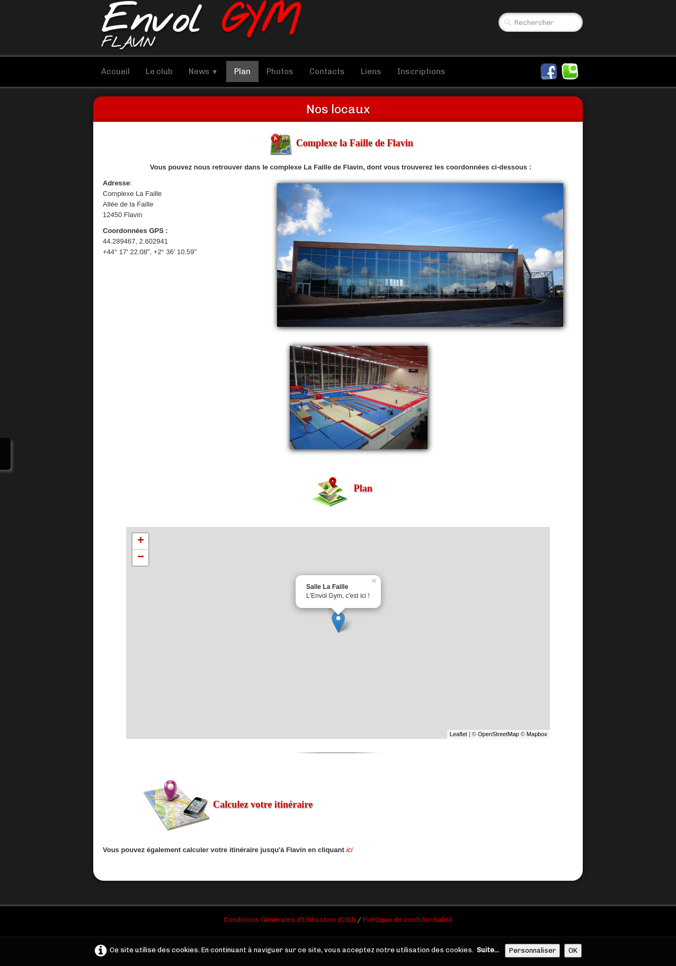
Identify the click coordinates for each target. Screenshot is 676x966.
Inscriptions (421, 71)
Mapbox (537, 734)
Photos (279, 71)
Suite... (488, 950)
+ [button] (140, 541)
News (203, 71)
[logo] (200, 28)
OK (572, 950)
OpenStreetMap (498, 734)
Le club (159, 71)
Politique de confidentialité (407, 920)
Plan (242, 71)
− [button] (140, 558)
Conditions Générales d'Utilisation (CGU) (290, 920)
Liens (371, 71)
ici (349, 850)
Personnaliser (532, 950)
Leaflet (458, 734)
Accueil (115, 71)
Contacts (327, 71)
